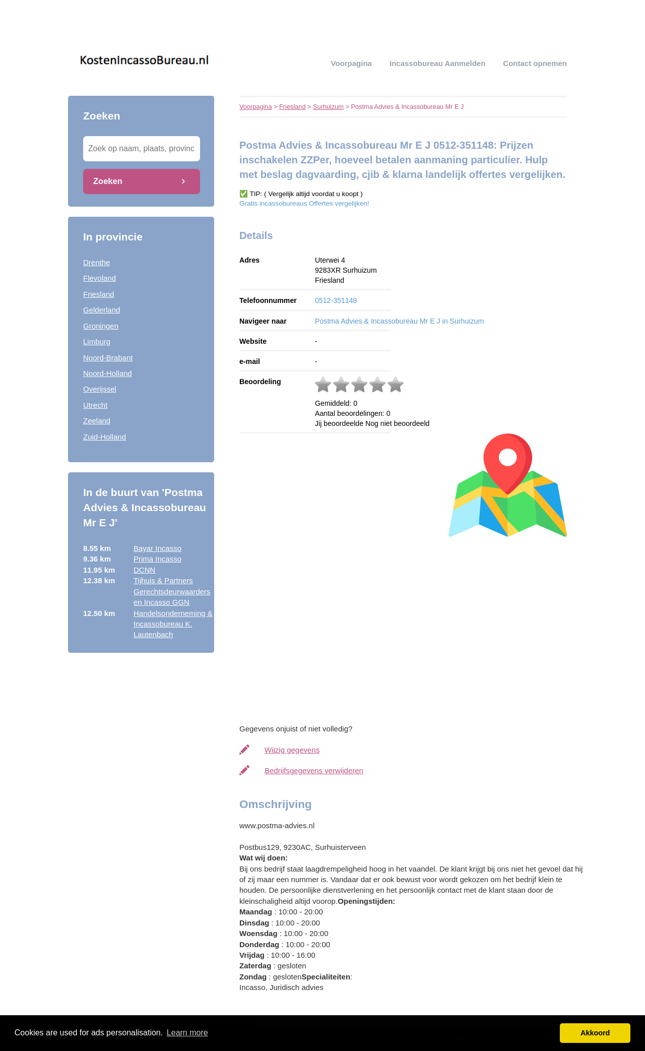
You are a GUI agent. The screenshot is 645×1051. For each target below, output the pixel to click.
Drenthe (96, 262)
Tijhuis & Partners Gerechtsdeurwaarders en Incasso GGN (172, 591)
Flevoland (99, 278)
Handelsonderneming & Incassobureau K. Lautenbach (173, 624)
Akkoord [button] (595, 1033)
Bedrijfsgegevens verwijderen (314, 770)
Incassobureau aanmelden (437, 63)
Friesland (98, 294)
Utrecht (95, 405)
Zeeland (96, 420)
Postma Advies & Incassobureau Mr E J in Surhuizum (399, 321)
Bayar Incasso (157, 548)
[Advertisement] (413, 627)
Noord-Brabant (108, 357)
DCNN (144, 570)
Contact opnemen (535, 63)
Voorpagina (351, 63)
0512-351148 (336, 300)
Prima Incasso (157, 558)
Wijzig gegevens (292, 750)
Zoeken (107, 181)
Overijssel (99, 389)
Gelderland (101, 309)
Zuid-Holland (104, 436)
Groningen (100, 326)
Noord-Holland (107, 373)
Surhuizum (328, 106)
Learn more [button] (187, 1032)
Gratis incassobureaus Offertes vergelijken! (304, 203)
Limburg (96, 341)
